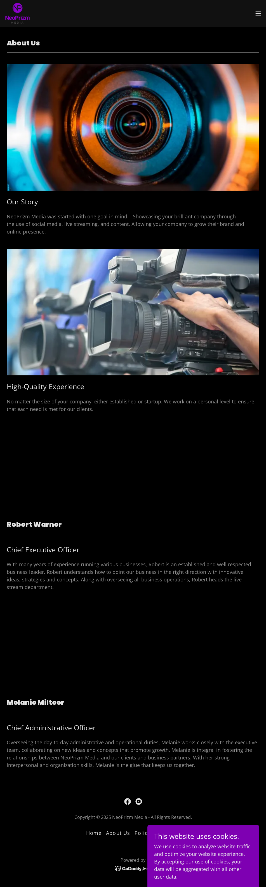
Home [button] (94, 833)
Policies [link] (145, 833)
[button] (258, 13)
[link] (17, 13)
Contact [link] (170, 833)
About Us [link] (118, 833)
